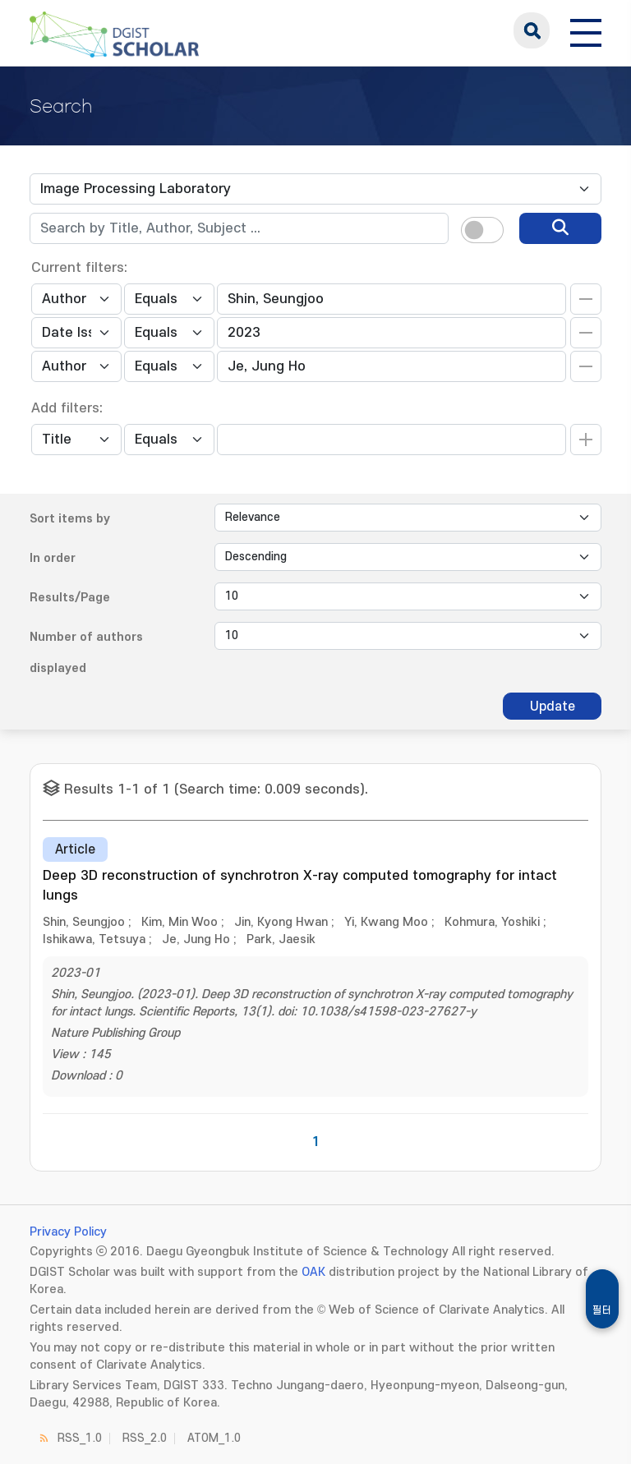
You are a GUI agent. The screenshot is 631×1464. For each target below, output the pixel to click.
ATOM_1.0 (214, 1438)
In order (53, 558)
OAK (313, 1272)
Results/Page (70, 598)
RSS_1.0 (80, 1438)
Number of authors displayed (86, 652)
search (532, 30)
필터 (602, 1310)
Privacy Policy (68, 1232)
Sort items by (70, 519)
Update (552, 706)
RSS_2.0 (144, 1438)
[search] (560, 228)
